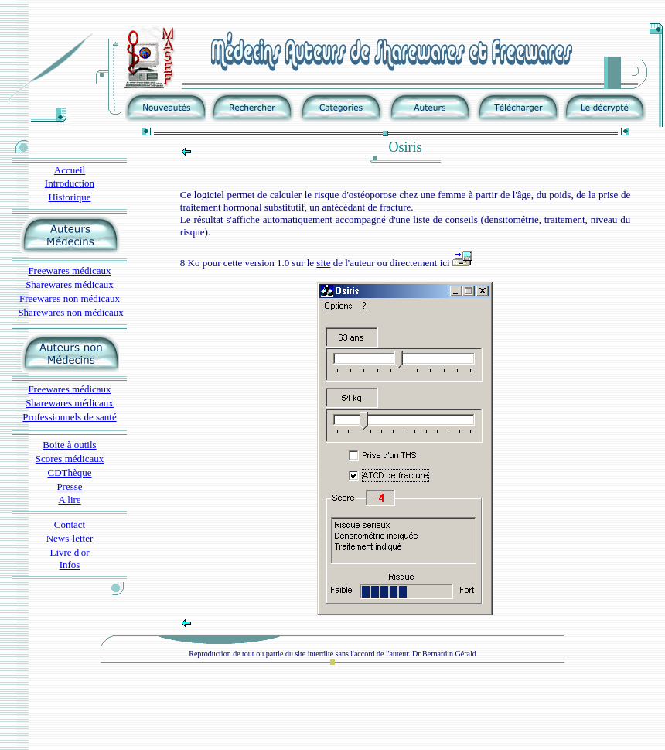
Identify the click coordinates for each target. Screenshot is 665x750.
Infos (70, 564)
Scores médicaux (70, 458)
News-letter (70, 538)
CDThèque (69, 472)
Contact (69, 524)
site (323, 263)
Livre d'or (69, 552)
